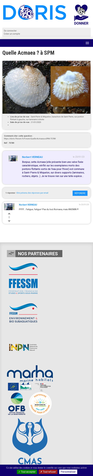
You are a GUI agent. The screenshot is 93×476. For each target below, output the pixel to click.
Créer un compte (12, 34)
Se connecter (10, 30)
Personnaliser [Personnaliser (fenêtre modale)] (68, 471)
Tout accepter (27, 471)
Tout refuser (48, 471)
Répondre (80, 193)
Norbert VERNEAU (32, 157)
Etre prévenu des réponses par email (32, 193)
